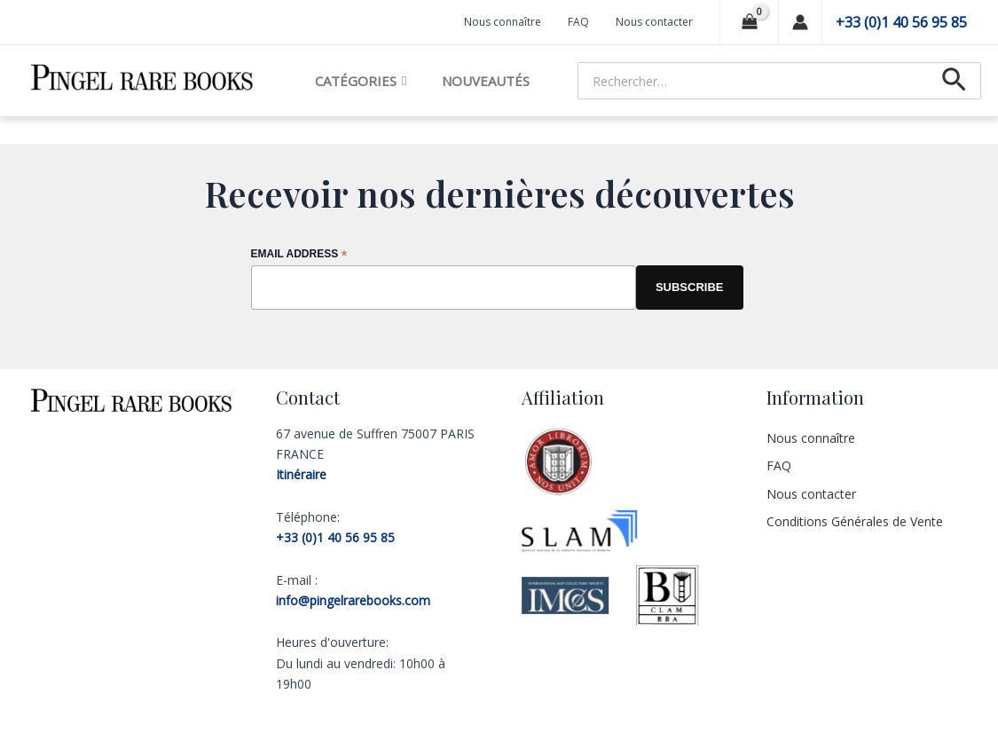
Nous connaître (502, 21)
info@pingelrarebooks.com (353, 600)
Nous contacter (654, 21)
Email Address (299, 255)
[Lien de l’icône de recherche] (954, 81)
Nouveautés (486, 81)
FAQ (578, 21)
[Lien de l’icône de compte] (800, 22)
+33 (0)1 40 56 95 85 (901, 22)
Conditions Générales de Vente (854, 521)
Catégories (360, 81)
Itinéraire (301, 474)
